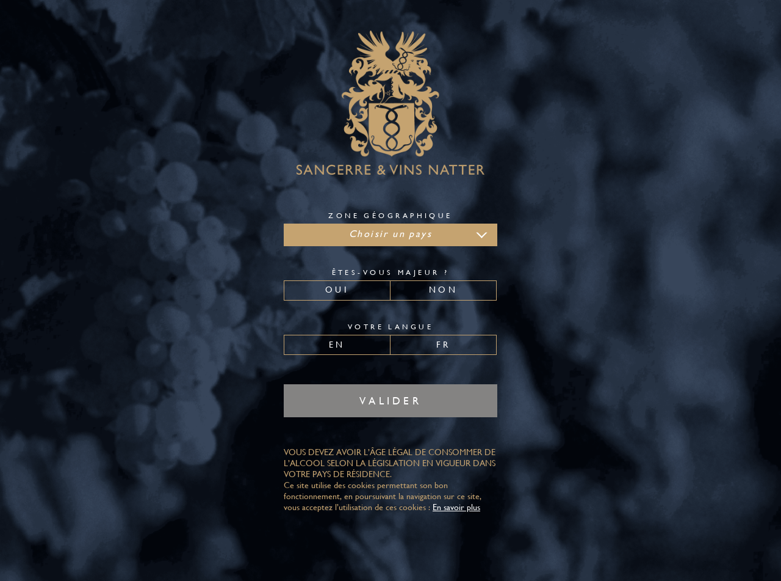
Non (443, 289)
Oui (337, 289)
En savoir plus (456, 507)
